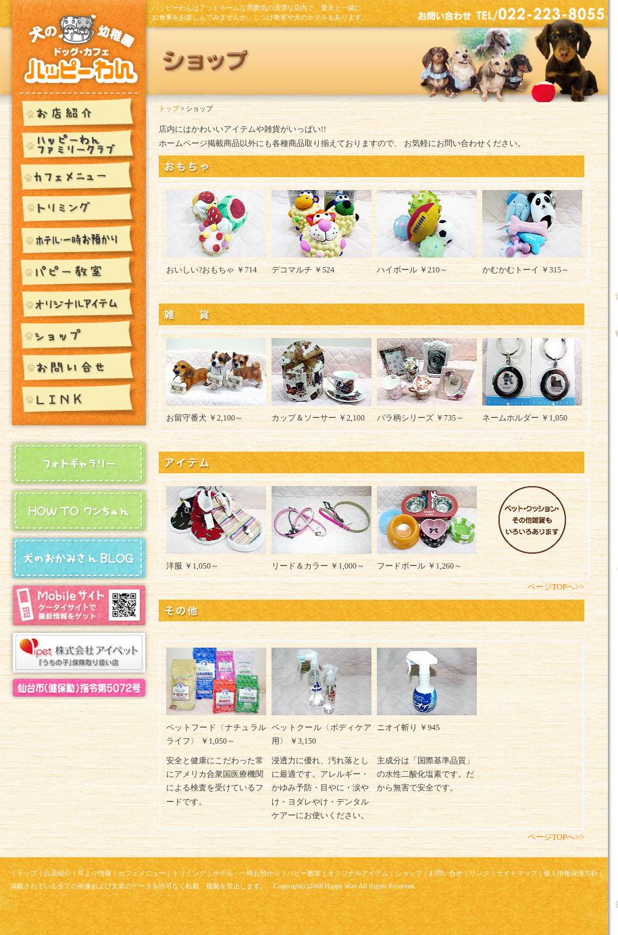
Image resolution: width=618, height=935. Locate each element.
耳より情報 (94, 873)
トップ (169, 108)
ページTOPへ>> (555, 587)
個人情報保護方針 (571, 873)
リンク (479, 873)
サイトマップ (516, 873)
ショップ (408, 873)
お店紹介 (57, 873)
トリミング (189, 873)
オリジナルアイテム (358, 873)
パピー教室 (304, 873)
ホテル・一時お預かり (246, 873)
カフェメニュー (141, 873)
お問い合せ (446, 873)
